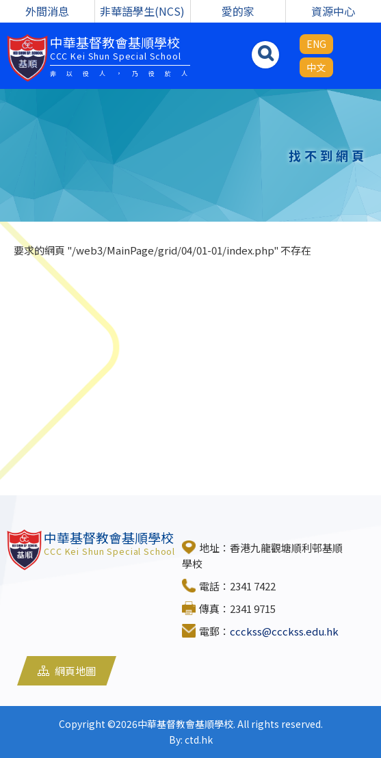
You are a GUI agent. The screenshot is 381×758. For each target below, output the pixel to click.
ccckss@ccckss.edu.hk (284, 631)
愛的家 (238, 11)
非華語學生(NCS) (142, 11)
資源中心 (333, 11)
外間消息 (47, 11)
